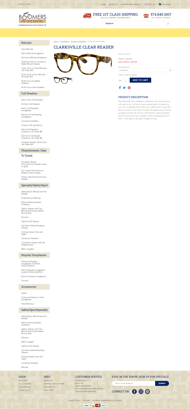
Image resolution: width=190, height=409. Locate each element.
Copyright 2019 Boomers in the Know (106, 400)
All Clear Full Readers (78, 41)
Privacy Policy (74, 400)
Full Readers (64, 41)
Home (56, 41)
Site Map (86, 400)
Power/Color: (124, 67)
